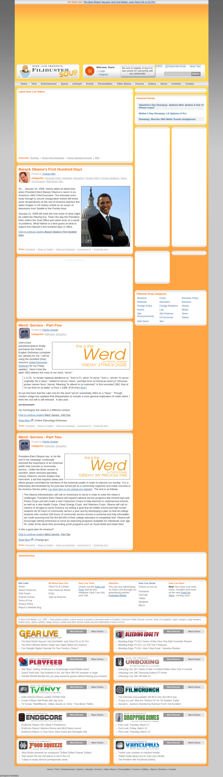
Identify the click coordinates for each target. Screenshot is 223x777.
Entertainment (49, 83)
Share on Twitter (45, 249)
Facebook (144, 591)
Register (104, 74)
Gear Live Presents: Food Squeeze (40, 745)
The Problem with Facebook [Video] (136, 759)
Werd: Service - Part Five (40, 325)
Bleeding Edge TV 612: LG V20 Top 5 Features (142, 645)
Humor (140, 309)
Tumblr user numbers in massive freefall (139, 752)
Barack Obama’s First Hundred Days (50, 169)
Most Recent (76, 631)
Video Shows (124, 83)
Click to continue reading (45, 415)
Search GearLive (27, 590)
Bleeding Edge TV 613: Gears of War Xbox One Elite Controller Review (155, 641)
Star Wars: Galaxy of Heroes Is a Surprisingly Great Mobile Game (55, 669)
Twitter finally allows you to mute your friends (141, 756)
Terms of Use (25, 600)
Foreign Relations (110, 178)
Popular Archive (27, 597)
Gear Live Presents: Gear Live (40, 634)
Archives (176, 83)
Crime (163, 298)
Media (185, 309)
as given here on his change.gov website (70, 489)
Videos (185, 317)
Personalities (105, 83)
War (61, 181)
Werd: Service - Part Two (40, 437)
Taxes (123, 178)
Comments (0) (84, 249)
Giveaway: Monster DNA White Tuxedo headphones (167, 119)
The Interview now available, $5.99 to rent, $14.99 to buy (147, 697)
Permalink (30, 249)
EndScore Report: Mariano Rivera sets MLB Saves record (51, 728)
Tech (34, 83)
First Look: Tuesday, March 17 (134, 725)
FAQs (51, 593)
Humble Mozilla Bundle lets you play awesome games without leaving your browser (64, 676)
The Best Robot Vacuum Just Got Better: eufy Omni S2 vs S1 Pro (119, 2)
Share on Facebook (65, 249)
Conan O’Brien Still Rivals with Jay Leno (42, 700)
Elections (186, 302)
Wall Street (51, 181)
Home (24, 83)
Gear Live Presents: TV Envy (40, 690)
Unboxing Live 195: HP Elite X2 (134, 676)
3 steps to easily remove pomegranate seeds (45, 759)
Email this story (101, 249)
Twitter (142, 598)
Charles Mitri (48, 174)
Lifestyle (77, 83)
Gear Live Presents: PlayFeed (40, 662)
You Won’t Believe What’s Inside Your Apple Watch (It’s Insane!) (54, 645)
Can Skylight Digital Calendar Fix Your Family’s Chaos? (50, 648)
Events (90, 83)
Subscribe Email (177, 66)
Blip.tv (142, 605)
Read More (24, 420)
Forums (139, 83)
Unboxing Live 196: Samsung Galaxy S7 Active (142, 672)
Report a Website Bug (30, 607)
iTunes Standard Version (79, 158)
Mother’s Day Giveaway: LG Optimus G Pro (163, 113)
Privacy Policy (26, 604)
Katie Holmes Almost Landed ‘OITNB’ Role (43, 697)
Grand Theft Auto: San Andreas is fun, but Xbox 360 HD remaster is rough (60, 672)
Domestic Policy (53, 178)
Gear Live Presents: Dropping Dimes (137, 718)
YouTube (34, 158)
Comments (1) (84, 545)
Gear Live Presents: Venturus (137, 745)
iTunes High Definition (53, 158)
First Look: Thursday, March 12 (134, 731)
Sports (64, 83)
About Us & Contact (59, 586)
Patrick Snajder (50, 330)
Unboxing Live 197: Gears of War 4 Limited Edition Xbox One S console (155, 669)
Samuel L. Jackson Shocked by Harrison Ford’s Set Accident (149, 704)
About (163, 83)
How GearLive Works (60, 590)
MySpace (143, 602)
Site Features (166, 313)
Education (78, 178)
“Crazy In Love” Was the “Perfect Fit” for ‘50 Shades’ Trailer (148, 700)
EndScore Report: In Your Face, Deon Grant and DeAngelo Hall (54, 731)
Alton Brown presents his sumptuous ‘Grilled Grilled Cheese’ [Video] (56, 752)
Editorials (67, 178)
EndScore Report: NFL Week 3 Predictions (43, 725)
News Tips (195, 66)
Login (102, 71)
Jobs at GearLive (57, 597)
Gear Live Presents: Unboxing (137, 662)
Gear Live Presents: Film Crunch (137, 690)
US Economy (38, 181)
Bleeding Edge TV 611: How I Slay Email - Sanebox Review (149, 648)
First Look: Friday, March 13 (132, 728)
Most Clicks (97, 631)
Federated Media (117, 595)
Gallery (152, 83)
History (185, 306)
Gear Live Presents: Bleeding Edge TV (137, 634)
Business (142, 298)
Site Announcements (145, 315)
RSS (160, 66)
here (82, 387)
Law (162, 309)
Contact (189, 83)
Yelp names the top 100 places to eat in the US (46, 756)
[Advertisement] (112, 34)
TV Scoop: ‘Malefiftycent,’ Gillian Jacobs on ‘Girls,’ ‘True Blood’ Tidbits (57, 704)
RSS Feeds (24, 593)
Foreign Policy (92, 178)
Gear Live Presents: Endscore (40, 718)
